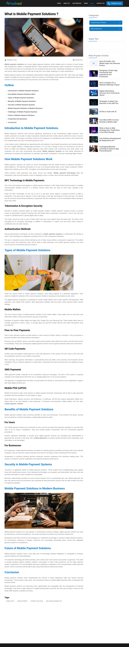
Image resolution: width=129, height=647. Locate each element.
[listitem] (105, 63)
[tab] (59, 3)
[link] (14, 3)
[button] (115, 3)
